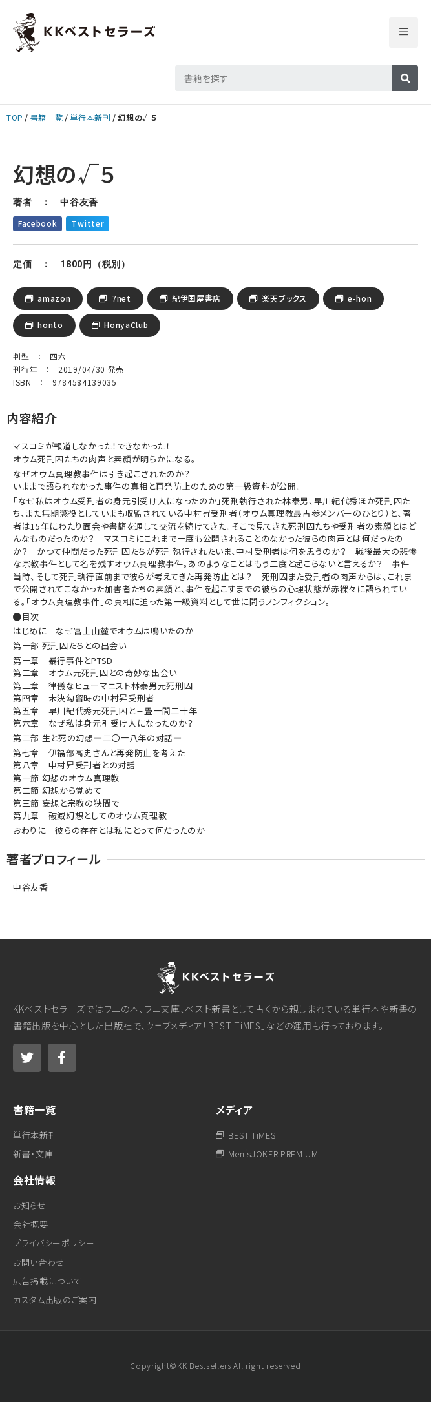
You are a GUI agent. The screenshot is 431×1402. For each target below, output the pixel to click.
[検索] (405, 78)
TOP (14, 117)
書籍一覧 (46, 117)
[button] (403, 32)
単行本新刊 (90, 117)
